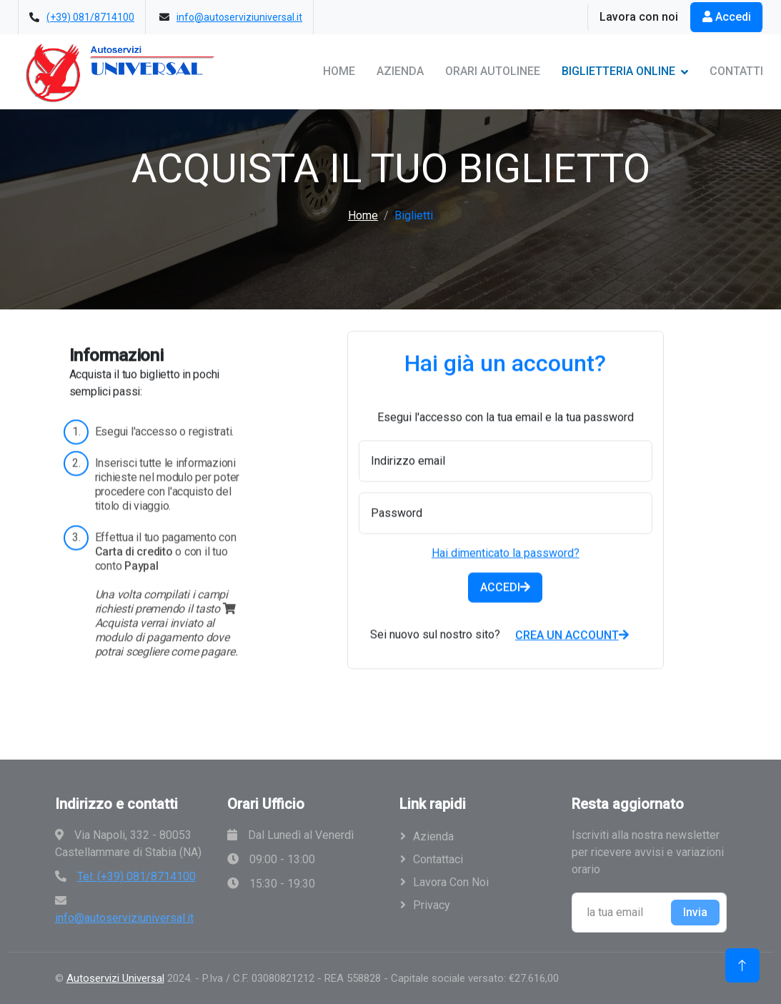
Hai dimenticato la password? (505, 582)
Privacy (431, 905)
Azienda (400, 71)
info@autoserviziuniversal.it (239, 17)
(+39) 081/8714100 (90, 17)
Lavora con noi (639, 17)
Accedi (726, 17)
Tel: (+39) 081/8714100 (136, 876)
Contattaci (438, 859)
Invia (695, 912)
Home (339, 71)
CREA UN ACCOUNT (572, 664)
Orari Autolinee (492, 71)
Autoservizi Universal (115, 978)
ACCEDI (505, 616)
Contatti (736, 71)
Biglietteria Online (618, 71)
